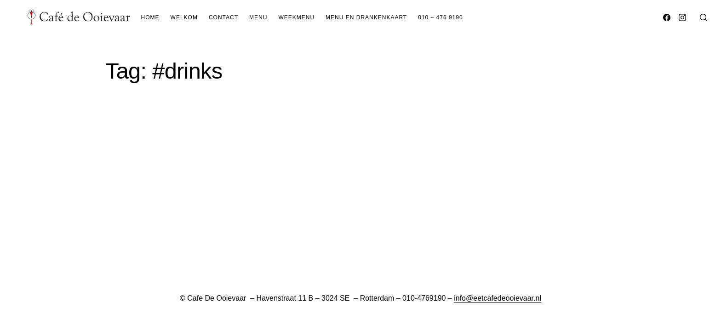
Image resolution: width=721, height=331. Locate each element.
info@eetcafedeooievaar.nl (497, 298)
